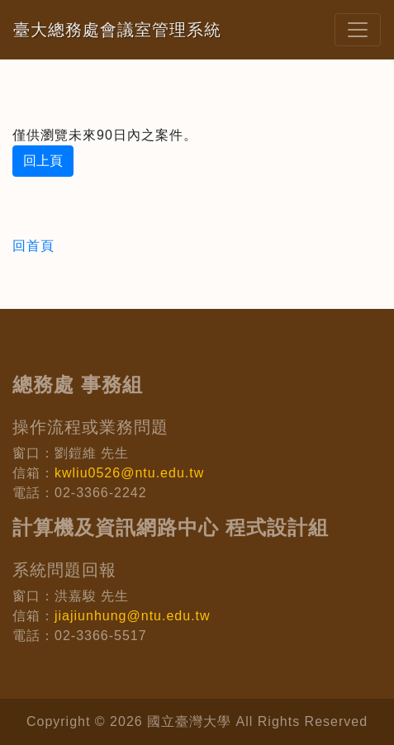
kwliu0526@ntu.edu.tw (129, 473)
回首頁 (33, 246)
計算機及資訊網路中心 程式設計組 (170, 527)
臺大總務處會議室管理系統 (117, 30)
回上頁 (43, 161)
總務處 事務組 (77, 384)
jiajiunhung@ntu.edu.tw (133, 616)
